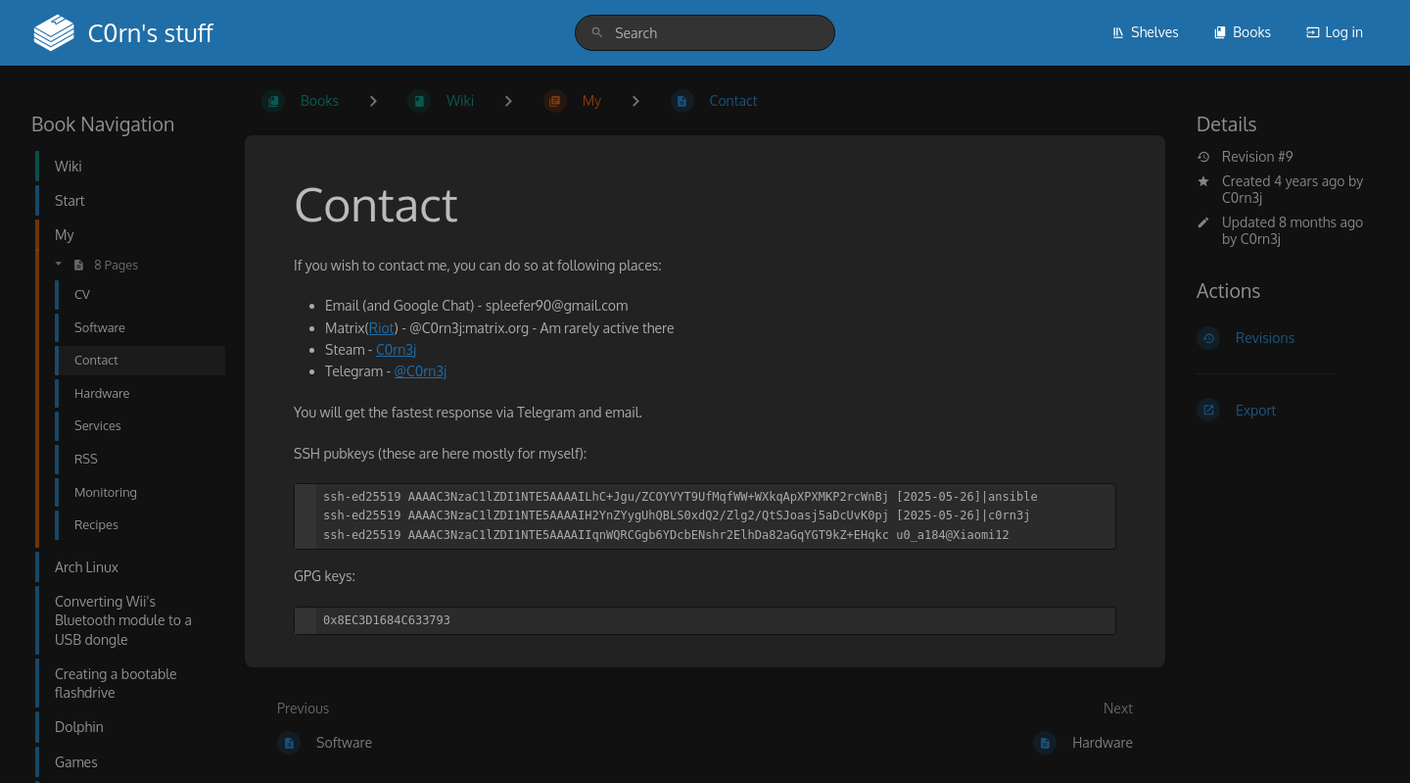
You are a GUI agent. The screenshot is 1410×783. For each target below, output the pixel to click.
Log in (1334, 32)
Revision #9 (1245, 157)
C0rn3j (1242, 197)
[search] (705, 33)
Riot (382, 327)
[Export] (1287, 409)
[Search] (597, 32)
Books (1242, 32)
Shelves (1145, 32)
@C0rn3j (420, 371)
